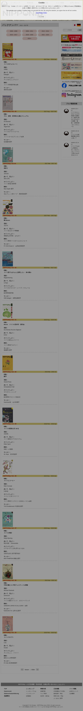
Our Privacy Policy (41, 13)
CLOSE (41, 17)
